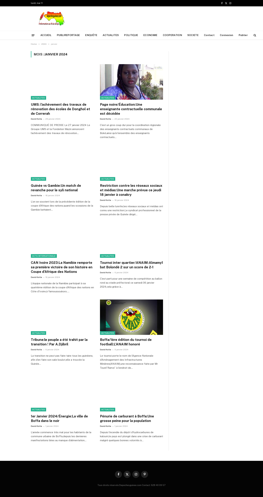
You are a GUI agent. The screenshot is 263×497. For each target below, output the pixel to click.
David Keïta (36, 119)
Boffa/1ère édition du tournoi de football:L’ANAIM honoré (126, 342)
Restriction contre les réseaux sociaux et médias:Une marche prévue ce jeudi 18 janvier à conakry (131, 190)
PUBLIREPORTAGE (68, 35)
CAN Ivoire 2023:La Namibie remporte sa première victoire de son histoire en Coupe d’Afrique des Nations (61, 267)
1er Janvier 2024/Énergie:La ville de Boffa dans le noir (59, 418)
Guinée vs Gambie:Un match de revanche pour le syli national (56, 188)
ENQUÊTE (91, 35)
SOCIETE (193, 35)
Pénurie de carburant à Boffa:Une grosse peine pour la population (127, 418)
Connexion (226, 35)
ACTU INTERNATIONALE (44, 256)
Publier (243, 35)
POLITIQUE (131, 35)
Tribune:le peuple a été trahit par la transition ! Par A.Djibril (59, 342)
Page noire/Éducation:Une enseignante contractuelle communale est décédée (131, 109)
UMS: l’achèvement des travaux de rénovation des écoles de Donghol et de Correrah (60, 109)
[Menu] (33, 35)
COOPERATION (172, 35)
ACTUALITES (111, 35)
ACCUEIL (45, 35)
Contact (209, 35)
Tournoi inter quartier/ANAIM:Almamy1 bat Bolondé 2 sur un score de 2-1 (131, 265)
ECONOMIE (150, 35)
